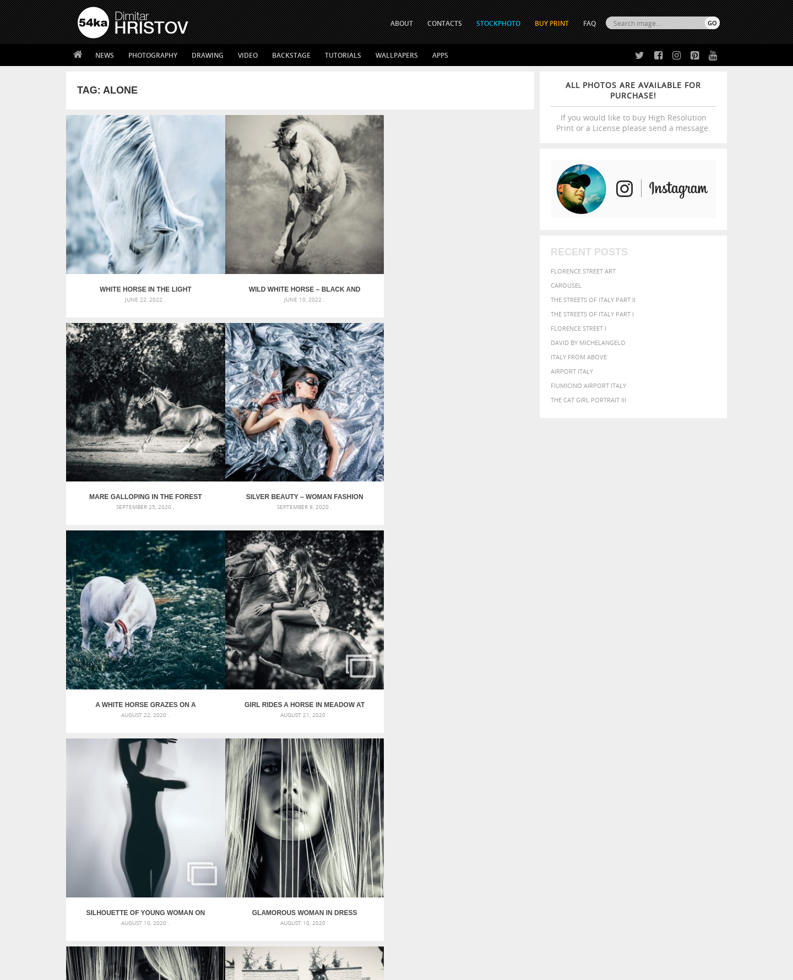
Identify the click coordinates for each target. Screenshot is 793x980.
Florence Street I (578, 328)
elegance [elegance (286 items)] (530, 750)
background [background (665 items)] (620, 726)
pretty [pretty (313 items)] (652, 771)
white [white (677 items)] (559, 781)
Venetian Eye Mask (258, 942)
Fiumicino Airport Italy (588, 385)
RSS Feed (307, 942)
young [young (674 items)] (618, 781)
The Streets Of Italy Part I (592, 314)
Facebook (424, 863)
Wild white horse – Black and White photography (241, 247)
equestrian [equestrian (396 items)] (566, 750)
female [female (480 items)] (672, 749)
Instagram (425, 877)
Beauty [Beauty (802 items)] (533, 738)
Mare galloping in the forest (359, 247)
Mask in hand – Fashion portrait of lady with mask (159, 753)
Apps (440, 55)
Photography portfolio (117, 876)
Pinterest (423, 892)
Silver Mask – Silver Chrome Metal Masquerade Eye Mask (168, 767)
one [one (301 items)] (659, 760)
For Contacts (259, 903)
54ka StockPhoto (105, 862)
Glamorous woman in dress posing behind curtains (476, 413)
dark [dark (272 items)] (684, 739)
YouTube (422, 906)
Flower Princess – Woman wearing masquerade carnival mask (176, 780)
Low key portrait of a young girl (358, 579)
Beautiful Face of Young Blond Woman (125, 579)
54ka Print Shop (102, 848)
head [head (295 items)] (524, 760)
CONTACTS (444, 23)
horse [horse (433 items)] (543, 760)
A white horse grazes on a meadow (124, 413)
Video (248, 55)
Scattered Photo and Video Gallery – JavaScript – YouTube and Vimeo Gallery (176, 727)
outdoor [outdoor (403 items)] (683, 760)
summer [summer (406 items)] (531, 782)
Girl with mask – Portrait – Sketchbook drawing (375, 753)
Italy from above (579, 357)
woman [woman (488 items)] (587, 782)
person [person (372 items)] (589, 771)
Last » (377, 622)
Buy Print (552, 23)
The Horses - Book (106, 889)
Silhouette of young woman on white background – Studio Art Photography (358, 413)
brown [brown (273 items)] (602, 739)
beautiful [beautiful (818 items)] (673, 726)
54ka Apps (92, 903)
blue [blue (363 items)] (583, 739)
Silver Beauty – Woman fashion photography (476, 247)
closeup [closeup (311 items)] (625, 739)
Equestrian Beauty (192, 942)
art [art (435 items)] (551, 727)
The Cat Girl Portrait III (588, 400)
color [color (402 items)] (649, 739)
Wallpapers (397, 55)
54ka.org (168, 967)
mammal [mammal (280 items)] (587, 760)
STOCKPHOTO (498, 23)
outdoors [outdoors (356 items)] (534, 771)
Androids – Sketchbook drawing (349, 727)
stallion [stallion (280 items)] (687, 771)
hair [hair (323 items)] (711, 750)
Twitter (421, 849)
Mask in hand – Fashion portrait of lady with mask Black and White (176, 740)
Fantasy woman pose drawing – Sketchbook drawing (383, 740)
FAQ (589, 23)
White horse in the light (125, 247)
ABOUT (401, 23)
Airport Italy (572, 371)
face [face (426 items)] (619, 749)
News (104, 55)
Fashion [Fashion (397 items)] (643, 750)
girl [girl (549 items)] (695, 749)
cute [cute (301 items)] (668, 739)
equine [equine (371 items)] (599, 750)
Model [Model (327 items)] (610, 760)
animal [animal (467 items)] (530, 727)
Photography (152, 55)
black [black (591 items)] (562, 738)
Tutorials (343, 55)
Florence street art (583, 271)
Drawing (208, 55)
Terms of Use (230, 967)
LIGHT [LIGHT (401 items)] (565, 760)
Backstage (291, 55)
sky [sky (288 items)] (668, 771)
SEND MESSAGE (623, 870)
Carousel (566, 285)
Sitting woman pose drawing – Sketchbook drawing (381, 780)
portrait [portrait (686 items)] (622, 770)
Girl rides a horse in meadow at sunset (241, 413)
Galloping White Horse (475, 579)
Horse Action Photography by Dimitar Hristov (241, 579)
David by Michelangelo (588, 342)
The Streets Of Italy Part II (593, 299)
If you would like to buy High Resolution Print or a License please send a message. (633, 106)
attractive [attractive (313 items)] (574, 727)
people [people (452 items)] (564, 771)
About (247, 848)
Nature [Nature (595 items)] (636, 759)
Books (247, 876)
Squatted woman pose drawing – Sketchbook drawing (386, 767)
